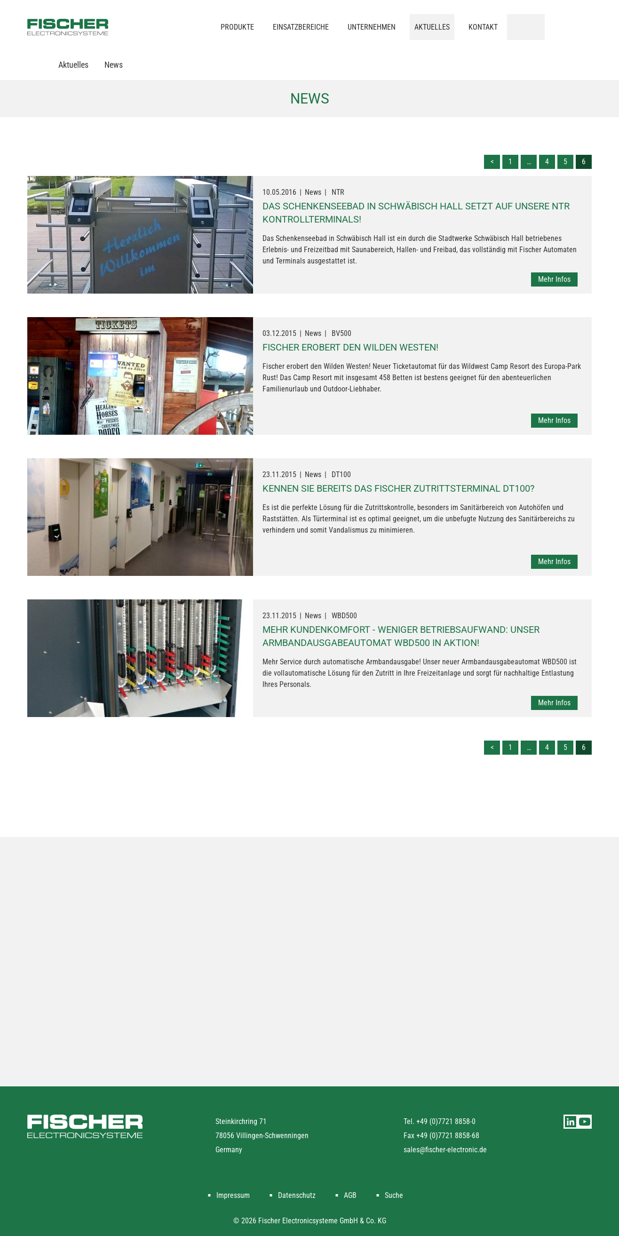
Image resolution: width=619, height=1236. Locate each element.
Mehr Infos (554, 279)
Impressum (233, 1195)
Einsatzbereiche (301, 27)
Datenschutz (297, 1195)
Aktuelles (432, 27)
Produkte (237, 27)
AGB (350, 1195)
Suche (394, 1195)
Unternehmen (372, 27)
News (113, 65)
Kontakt (483, 27)
